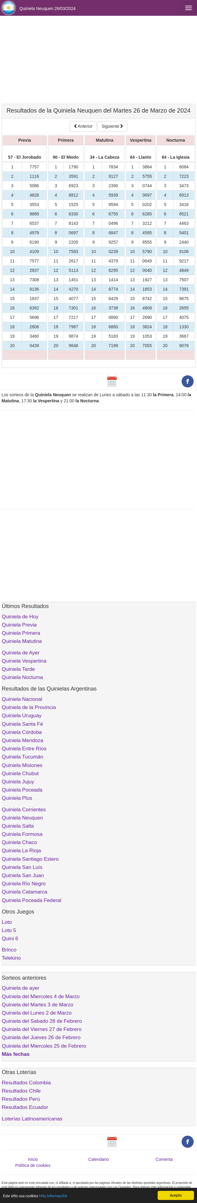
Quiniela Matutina (22, 641)
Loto (7, 922)
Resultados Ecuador (25, 1107)
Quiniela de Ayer (20, 653)
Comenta (164, 1159)
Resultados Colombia (26, 1083)
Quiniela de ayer (20, 988)
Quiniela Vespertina (24, 661)
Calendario (98, 1159)
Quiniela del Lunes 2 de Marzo (37, 1013)
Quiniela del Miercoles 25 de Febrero (44, 1046)
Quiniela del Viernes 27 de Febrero (41, 1029)
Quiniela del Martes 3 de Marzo (37, 1005)
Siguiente (112, 126)
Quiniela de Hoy (20, 617)
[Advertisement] (98, 59)
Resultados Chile (21, 1091)
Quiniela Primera (21, 633)
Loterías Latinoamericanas (32, 1119)
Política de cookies (33, 1165)
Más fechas (16, 1054)
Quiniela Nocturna (22, 677)
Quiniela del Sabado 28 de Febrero (42, 1021)
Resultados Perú (21, 1099)
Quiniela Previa (19, 625)
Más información (53, 1196)
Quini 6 (10, 938)
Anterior (83, 126)
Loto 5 (9, 930)
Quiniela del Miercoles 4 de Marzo (41, 996)
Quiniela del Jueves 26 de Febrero (41, 1037)
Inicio (33, 1159)
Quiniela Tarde (18, 669)
